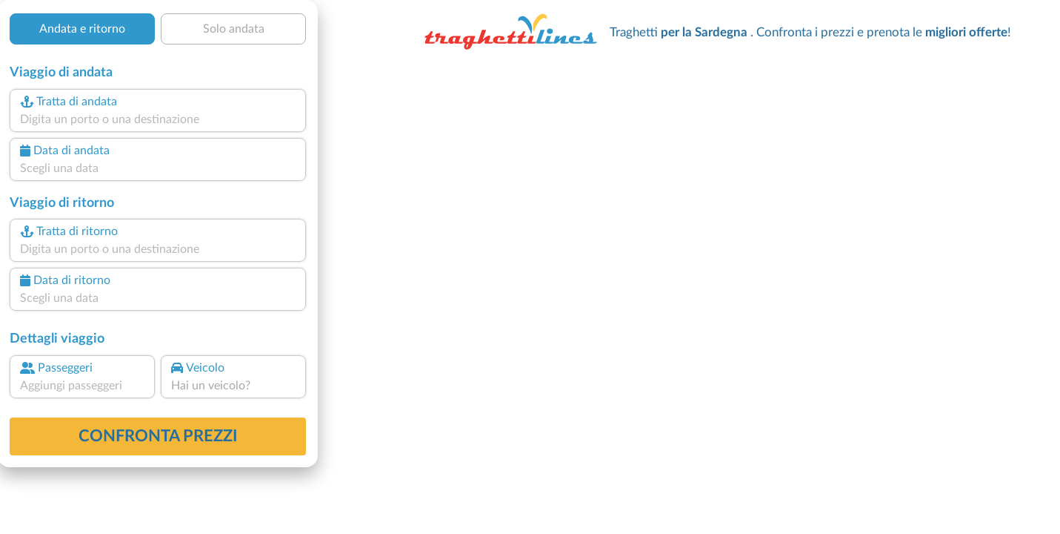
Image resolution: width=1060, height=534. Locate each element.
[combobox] (158, 119)
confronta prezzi (158, 436)
